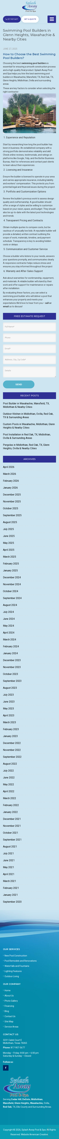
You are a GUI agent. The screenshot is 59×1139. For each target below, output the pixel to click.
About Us (9, 995)
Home (8, 990)
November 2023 (12, 667)
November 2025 (12, 501)
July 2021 (8, 853)
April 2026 (8, 467)
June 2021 (9, 860)
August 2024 (10, 605)
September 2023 (12, 680)
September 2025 (12, 515)
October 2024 (10, 591)
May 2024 (8, 625)
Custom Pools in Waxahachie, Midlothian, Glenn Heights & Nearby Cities (29, 426)
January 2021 (10, 894)
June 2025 (9, 536)
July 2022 (8, 770)
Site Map (9, 1021)
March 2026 (9, 473)
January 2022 (10, 812)
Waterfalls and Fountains (17, 966)
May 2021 (8, 867)
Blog (7, 1011)
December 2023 (12, 660)
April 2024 (8, 632)
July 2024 (8, 611)
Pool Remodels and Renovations (21, 961)
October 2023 (10, 674)
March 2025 (9, 556)
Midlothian (36, 1099)
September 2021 (12, 839)
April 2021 (8, 874)
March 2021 (9, 881)
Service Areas (11, 1026)
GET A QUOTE (30, 19)
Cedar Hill (16, 1099)
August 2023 (10, 687)
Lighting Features (13, 971)
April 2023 (8, 715)
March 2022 (9, 798)
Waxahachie (36, 1103)
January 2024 (10, 653)
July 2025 (8, 529)
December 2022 (12, 743)
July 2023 (8, 694)
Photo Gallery (11, 1001)
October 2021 (10, 832)
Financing (9, 1006)
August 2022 (10, 763)
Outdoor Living (12, 976)
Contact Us (10, 1016)
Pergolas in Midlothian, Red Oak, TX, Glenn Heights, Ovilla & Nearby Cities (26, 446)
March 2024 (9, 639)
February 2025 (11, 563)
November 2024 (12, 584)
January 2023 (10, 736)
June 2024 (9, 618)
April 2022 (8, 791)
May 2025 (8, 542)
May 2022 (8, 784)
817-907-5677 (12, 19)
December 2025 (12, 494)
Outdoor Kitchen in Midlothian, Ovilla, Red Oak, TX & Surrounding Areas (28, 415)
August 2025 (10, 522)
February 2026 (11, 480)
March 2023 (9, 722)
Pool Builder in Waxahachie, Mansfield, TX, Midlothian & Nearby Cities (26, 405)
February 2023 (11, 729)
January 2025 (10, 570)
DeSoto (26, 1099)
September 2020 (12, 901)
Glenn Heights (21, 1103)
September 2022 (12, 756)
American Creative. (38, 1134)
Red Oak (7, 1107)
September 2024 (12, 598)
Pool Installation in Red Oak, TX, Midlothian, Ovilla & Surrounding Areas (27, 436)
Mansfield (8, 1103)
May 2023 (8, 708)
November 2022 (12, 749)
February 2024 (11, 646)
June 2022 (9, 777)
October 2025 (10, 508)
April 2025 (8, 549)
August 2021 (10, 846)
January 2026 (10, 487)
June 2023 (9, 701)
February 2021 (11, 887)
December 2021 (12, 818)
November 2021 (12, 825)
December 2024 (12, 577)
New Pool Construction (16, 955)
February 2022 (11, 805)
